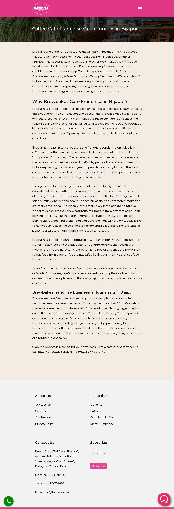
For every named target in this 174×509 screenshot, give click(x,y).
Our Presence (44, 417)
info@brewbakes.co (58, 492)
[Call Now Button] (9, 501)
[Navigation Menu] (140, 8)
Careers (40, 411)
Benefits (96, 404)
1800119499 (57, 483)
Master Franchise (102, 424)
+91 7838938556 (53, 475)
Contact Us (43, 404)
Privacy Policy (44, 424)
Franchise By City (102, 417)
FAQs (94, 411)
